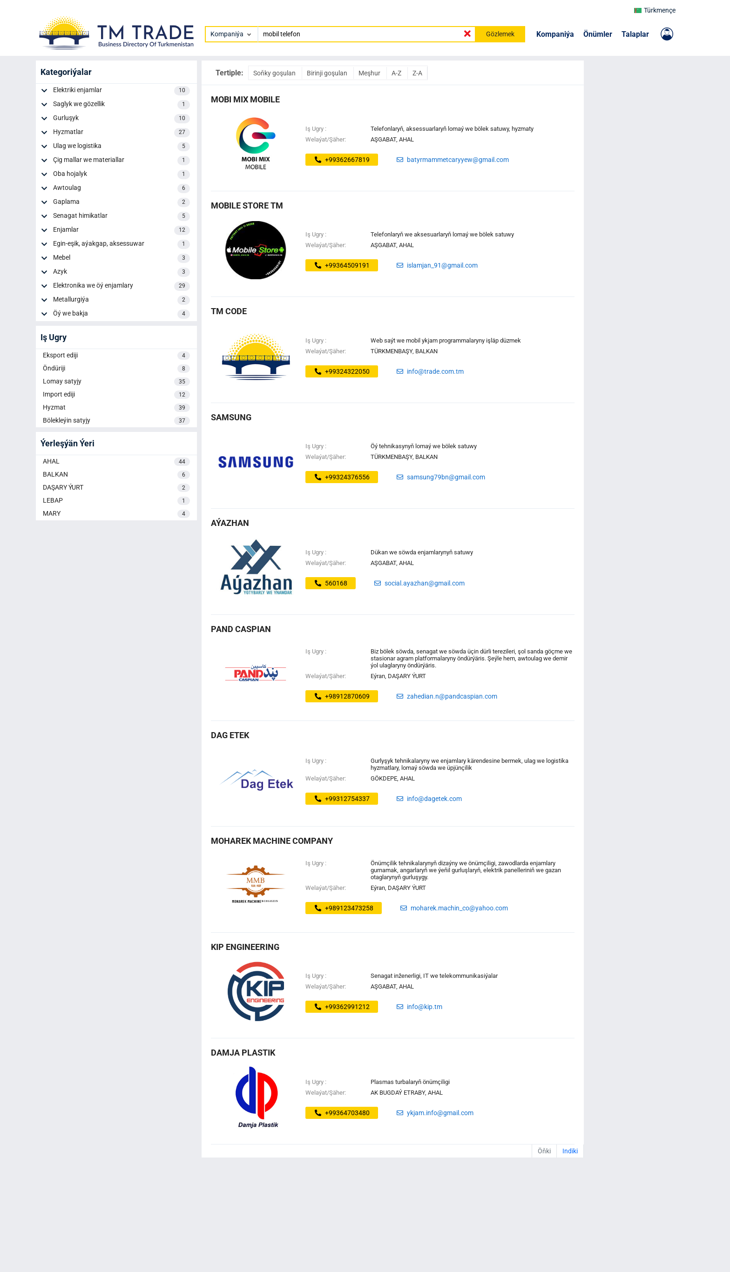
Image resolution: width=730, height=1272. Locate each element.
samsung (231, 417)
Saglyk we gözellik (121, 104)
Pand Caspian (241, 629)
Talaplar (635, 34)
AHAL (116, 462)
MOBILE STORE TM (247, 205)
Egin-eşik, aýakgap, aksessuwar (121, 244)
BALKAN (116, 475)
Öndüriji (116, 368)
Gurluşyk (121, 118)
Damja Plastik (243, 1052)
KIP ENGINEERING (245, 947)
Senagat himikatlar (121, 216)
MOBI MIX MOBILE (245, 99)
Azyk (121, 272)
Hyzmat (116, 408)
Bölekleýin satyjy (116, 421)
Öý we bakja (121, 314)
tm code (229, 311)
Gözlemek (500, 34)
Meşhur (370, 73)
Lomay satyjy (116, 381)
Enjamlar (121, 230)
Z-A (417, 73)
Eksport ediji (116, 355)
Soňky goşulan (275, 73)
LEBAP (116, 501)
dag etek (230, 735)
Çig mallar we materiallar (121, 160)
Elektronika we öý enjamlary (121, 286)
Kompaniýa (555, 34)
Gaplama (121, 202)
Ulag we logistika (121, 146)
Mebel (121, 258)
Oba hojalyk (121, 174)
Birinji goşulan (328, 73)
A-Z (397, 73)
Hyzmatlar (121, 132)
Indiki (570, 1151)
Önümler (597, 34)
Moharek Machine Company (272, 841)
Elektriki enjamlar (121, 90)
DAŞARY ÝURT (116, 488)
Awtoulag (121, 188)
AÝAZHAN (230, 523)
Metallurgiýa (121, 300)
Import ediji (116, 394)
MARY (116, 514)
